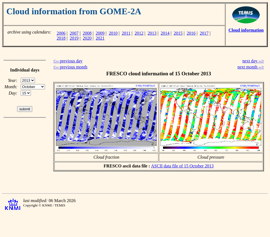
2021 (100, 38)
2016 (191, 33)
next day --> (253, 61)
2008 (87, 33)
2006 (61, 33)
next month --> (250, 67)
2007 (74, 33)
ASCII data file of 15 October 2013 (182, 166)
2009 (100, 33)
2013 (152, 33)
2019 (74, 38)
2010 (113, 33)
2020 (87, 38)
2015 (178, 33)
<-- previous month (70, 67)
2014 (165, 33)
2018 (61, 38)
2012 (139, 33)
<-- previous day (67, 61)
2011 (126, 33)
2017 (204, 33)
